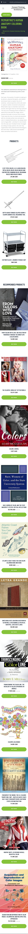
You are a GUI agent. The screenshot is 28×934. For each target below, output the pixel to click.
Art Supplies (11, 74)
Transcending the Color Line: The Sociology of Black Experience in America (14, 686)
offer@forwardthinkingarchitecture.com (17, 2)
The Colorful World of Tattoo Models (14, 390)
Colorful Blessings (14, 742)
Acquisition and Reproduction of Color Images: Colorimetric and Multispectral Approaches (14, 917)
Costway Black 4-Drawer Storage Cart (14, 260)
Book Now (6, 15)
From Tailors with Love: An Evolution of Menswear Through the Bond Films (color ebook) (14, 335)
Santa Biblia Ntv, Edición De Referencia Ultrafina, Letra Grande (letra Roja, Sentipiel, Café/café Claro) (14, 623)
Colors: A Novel (14, 449)
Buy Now (14, 83)
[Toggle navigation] (3, 8)
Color (17, 74)
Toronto (4, 2)
